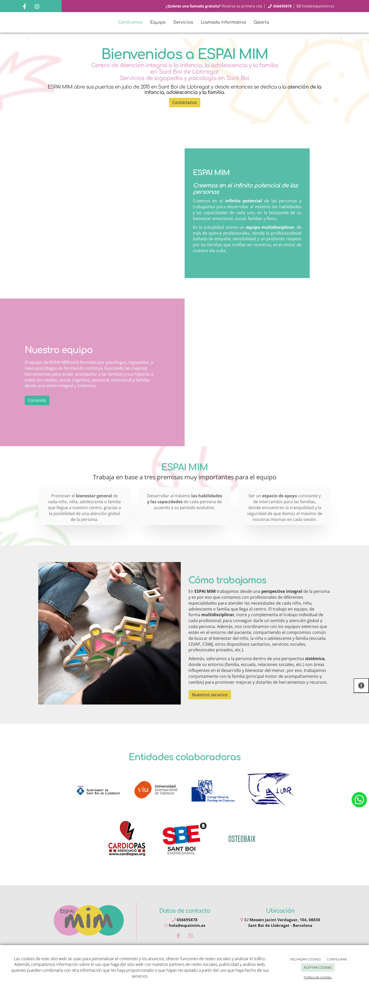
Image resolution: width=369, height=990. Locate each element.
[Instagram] (37, 7)
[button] (27, 36)
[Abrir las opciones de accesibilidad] (361, 685)
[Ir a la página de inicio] (13, 22)
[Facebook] (24, 7)
